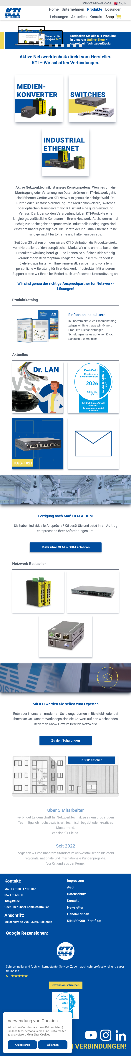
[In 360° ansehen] (91, 760)
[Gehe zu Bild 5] (74, 45)
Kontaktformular (38, 907)
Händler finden (78, 914)
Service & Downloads (96, 3)
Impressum (75, 881)
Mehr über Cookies (38, 1034)
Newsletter (75, 907)
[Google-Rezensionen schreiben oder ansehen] (65, 985)
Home (54, 9)
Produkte (94, 9)
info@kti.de (12, 901)
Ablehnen (53, 1045)
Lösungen (113, 9)
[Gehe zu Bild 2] (56, 45)
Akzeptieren (22, 1045)
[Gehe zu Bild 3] (62, 45)
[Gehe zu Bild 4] (68, 45)
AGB (70, 887)
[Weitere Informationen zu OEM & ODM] (66, 547)
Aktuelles (79, 17)
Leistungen (59, 17)
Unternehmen (73, 9)
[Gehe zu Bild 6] (80, 45)
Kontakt (95, 17)
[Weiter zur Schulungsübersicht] (65, 740)
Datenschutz (76, 894)
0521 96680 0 (13, 895)
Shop (113, 16)
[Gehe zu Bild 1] (50, 45)
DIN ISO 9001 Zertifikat (84, 921)
